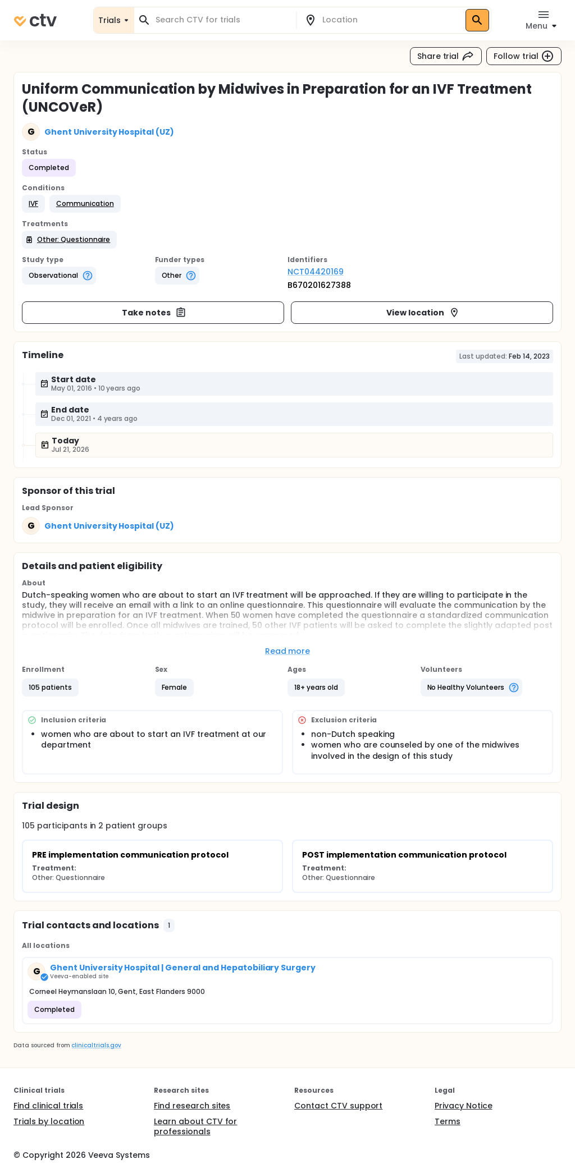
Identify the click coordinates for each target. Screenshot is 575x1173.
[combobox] (222, 20)
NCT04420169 (316, 272)
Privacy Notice (463, 1106)
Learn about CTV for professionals (195, 1126)
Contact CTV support (338, 1106)
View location (423, 312)
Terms (447, 1121)
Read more (288, 651)
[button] (33, 204)
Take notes (154, 312)
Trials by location (48, 1121)
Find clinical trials (48, 1106)
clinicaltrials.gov (96, 1045)
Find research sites (192, 1106)
